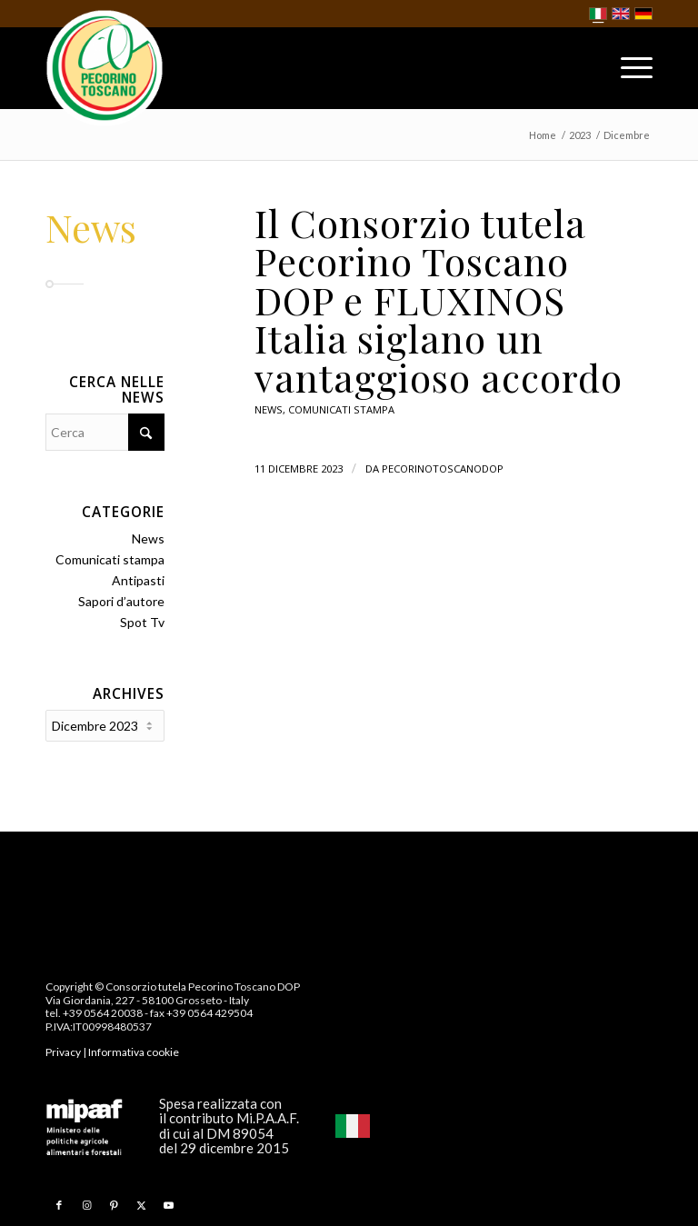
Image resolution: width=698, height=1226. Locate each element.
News (268, 409)
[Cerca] (105, 432)
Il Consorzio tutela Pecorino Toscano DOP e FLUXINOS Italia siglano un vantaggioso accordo (438, 300)
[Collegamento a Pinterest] (113, 1203)
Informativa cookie (133, 1050)
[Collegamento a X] (141, 1203)
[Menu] (628, 71)
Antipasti (138, 580)
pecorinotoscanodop (443, 468)
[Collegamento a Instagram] (86, 1203)
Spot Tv (142, 622)
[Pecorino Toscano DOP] (104, 68)
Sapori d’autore (121, 601)
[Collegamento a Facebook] (59, 1203)
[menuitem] (628, 71)
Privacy (63, 1050)
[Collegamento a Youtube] (168, 1203)
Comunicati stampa (341, 409)
